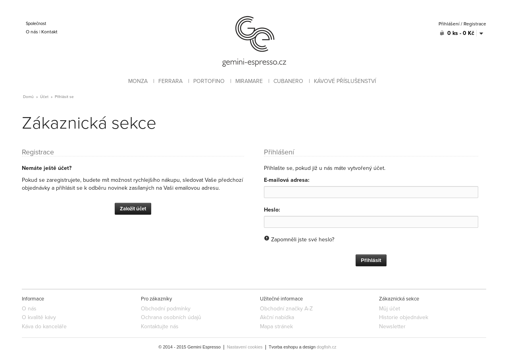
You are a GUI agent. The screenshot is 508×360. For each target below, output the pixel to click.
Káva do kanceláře (44, 326)
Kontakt (49, 32)
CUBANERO (288, 81)
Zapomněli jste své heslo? (302, 239)
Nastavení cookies (245, 347)
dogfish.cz (327, 347)
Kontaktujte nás (160, 326)
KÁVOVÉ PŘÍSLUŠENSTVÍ (345, 81)
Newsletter (392, 326)
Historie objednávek (403, 317)
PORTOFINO (209, 81)
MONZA (138, 81)
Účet (44, 96)
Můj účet (389, 308)
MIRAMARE (249, 81)
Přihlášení (449, 24)
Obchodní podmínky (165, 308)
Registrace (475, 24)
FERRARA (170, 81)
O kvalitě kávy (39, 317)
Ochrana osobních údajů (171, 317)
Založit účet (133, 209)
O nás (32, 32)
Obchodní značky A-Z (286, 308)
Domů (28, 96)
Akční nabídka (277, 317)
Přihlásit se (64, 96)
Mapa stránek (276, 326)
